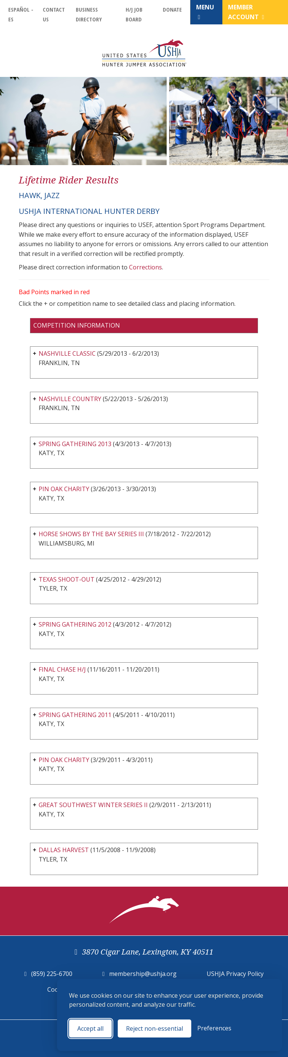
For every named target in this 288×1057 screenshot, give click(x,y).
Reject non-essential (154, 1028)
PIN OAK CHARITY (64, 489)
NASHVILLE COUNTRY (70, 399)
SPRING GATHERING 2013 (75, 444)
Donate (172, 9)
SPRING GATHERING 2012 (75, 624)
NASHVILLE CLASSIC (67, 353)
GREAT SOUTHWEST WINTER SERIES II (93, 805)
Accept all (90, 1028)
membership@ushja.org (143, 974)
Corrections (145, 267)
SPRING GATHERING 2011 (75, 715)
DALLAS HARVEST (64, 850)
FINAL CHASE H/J (62, 669)
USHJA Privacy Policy (235, 974)
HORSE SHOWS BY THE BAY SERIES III (91, 534)
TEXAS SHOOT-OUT (66, 579)
